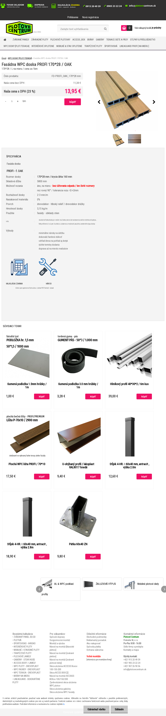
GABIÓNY (100, 39)
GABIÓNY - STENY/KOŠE (24, 659)
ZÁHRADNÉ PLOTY (39, 39)
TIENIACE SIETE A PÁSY (117, 39)
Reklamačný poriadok (96, 640)
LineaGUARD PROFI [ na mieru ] (134, 46)
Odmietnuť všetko (96, 709)
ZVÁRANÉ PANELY (21, 39)
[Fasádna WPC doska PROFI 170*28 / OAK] (127, 102)
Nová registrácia (90, 17)
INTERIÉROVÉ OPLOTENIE (43, 46)
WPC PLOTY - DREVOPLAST (26, 666)
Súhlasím (119, 709)
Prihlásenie (72, 17)
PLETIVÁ (17, 640)
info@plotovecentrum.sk (135, 669)
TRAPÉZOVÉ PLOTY (93, 46)
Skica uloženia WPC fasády (62, 692)
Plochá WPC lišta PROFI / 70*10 (27, 464)
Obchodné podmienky (97, 637)
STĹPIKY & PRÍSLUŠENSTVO (142, 39)
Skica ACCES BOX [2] (59, 672)
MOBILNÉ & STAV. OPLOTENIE (69, 46)
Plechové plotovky (60, 39)
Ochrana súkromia (95, 650)
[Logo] (22, 28)
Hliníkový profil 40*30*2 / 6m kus (129, 384)
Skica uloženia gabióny (60, 689)
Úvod (4, 58)
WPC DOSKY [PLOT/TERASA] (16, 46)
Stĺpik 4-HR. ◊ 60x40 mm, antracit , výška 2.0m (129, 466)
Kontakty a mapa (131, 650)
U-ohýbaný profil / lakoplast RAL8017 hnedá (78, 466)
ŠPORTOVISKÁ (110, 46)
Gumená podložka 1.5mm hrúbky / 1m (27, 385)
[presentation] (99, 102)
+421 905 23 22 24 (132, 663)
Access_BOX (78, 39)
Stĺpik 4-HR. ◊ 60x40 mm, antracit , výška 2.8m (27, 546)
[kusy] (12, 101)
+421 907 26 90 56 (132, 666)
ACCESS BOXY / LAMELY (25, 663)
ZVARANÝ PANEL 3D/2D (25, 637)
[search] (105, 29)
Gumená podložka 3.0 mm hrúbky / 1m (78, 385)
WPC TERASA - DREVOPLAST (27, 672)
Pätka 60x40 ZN (78, 544)
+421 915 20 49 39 (132, 659)
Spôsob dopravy (57, 637)
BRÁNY (90, 39)
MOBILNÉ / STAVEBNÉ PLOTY (26, 650)
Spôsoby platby (94, 646)
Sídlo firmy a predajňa (133, 646)
